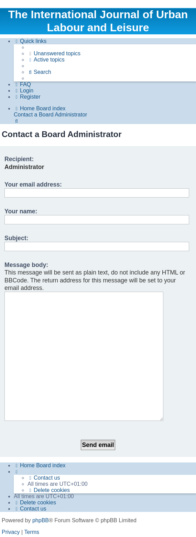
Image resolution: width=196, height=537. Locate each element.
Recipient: (19, 159)
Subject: (16, 238)
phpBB (40, 478)
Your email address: (33, 184)
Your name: (20, 211)
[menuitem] (54, 54)
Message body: (26, 264)
